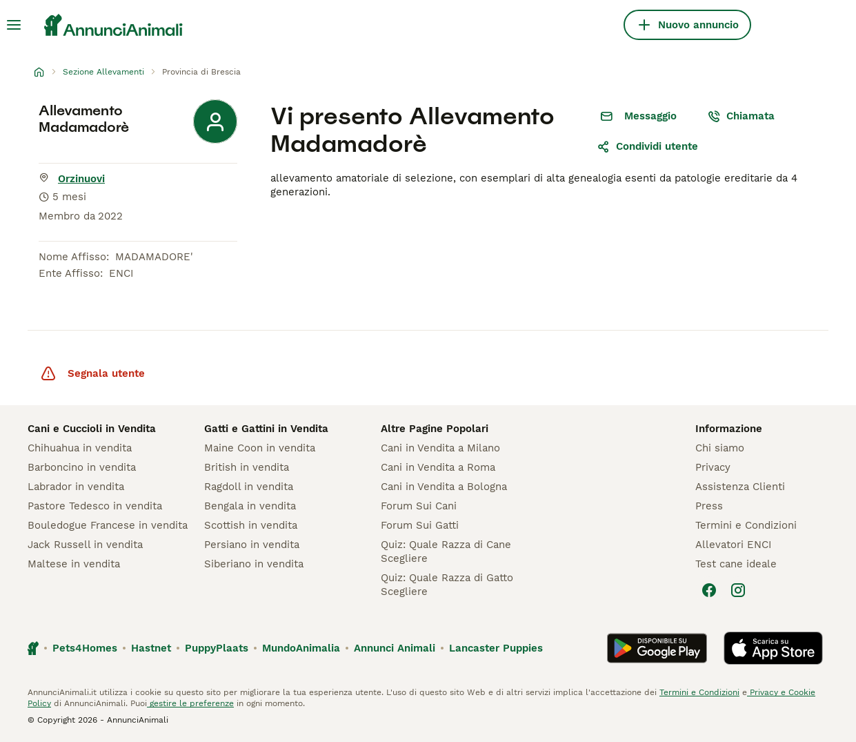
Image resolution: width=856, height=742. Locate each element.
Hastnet (151, 648)
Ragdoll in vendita (248, 486)
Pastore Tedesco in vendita (95, 506)
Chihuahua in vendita (80, 448)
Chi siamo (719, 448)
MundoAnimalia (301, 648)
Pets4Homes (84, 648)
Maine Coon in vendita (259, 448)
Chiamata (741, 116)
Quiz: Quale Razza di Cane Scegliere (446, 551)
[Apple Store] (773, 648)
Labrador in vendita (76, 486)
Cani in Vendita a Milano (440, 448)
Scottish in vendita (250, 525)
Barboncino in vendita (82, 467)
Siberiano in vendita (253, 564)
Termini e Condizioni (746, 525)
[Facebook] (709, 590)
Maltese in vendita (74, 564)
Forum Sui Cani (419, 506)
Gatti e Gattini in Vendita (266, 428)
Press (709, 506)
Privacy (712, 467)
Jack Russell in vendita (85, 544)
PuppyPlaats (216, 648)
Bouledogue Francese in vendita (108, 525)
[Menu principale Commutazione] (14, 25)
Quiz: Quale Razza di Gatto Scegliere (447, 585)
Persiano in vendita (251, 544)
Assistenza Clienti (740, 486)
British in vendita (246, 467)
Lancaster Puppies (496, 648)
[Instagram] (738, 590)
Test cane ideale (736, 564)
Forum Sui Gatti (420, 525)
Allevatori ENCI (733, 544)
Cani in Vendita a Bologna (444, 486)
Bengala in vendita (250, 506)
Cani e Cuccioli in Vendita (92, 428)
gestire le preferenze (190, 703)
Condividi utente (647, 146)
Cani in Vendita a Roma (438, 467)
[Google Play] (657, 648)
